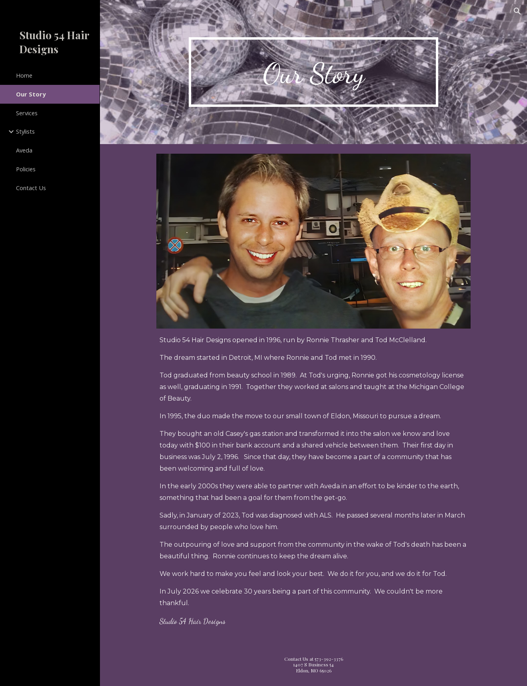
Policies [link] (26, 169)
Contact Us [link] (31, 188)
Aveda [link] (24, 150)
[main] (313, 72)
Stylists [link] (25, 131)
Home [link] (24, 75)
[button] (517, 11)
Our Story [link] (31, 94)
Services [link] (27, 113)
